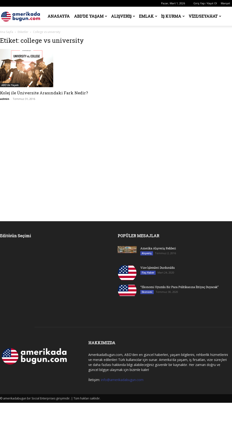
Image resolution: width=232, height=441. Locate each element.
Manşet (225, 3)
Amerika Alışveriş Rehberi (158, 248)
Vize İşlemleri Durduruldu (157, 267)
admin (4, 99)
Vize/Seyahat (205, 16)
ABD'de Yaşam (10, 85)
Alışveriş (123, 16)
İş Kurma (173, 16)
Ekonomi (147, 292)
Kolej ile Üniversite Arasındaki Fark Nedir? (44, 93)
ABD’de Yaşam (90, 16)
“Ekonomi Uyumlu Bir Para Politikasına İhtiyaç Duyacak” (179, 287)
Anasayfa (58, 16)
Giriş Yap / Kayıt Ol (205, 3)
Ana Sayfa (6, 32)
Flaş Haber (148, 272)
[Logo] (21, 16)
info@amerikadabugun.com (122, 379)
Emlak (148, 16)
